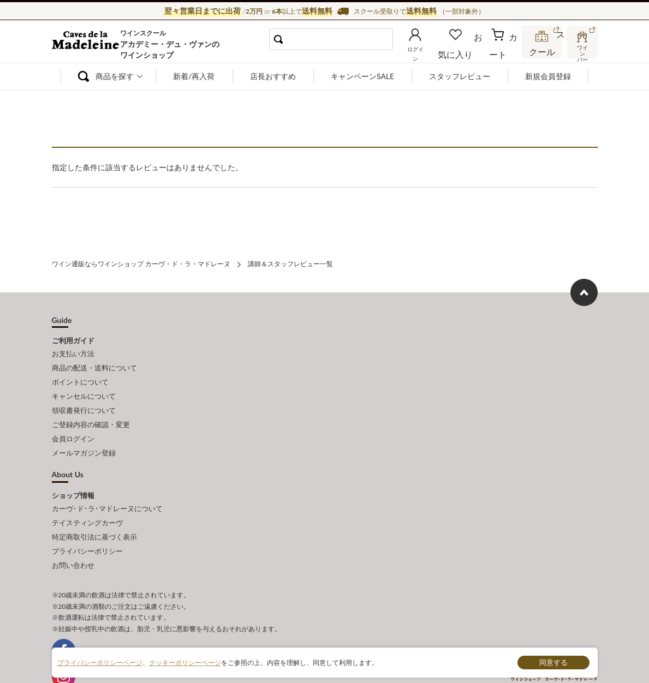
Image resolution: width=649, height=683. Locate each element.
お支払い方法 (73, 350)
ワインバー (581, 50)
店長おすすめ (273, 76)
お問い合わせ (73, 536)
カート (505, 51)
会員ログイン (73, 422)
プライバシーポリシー (87, 524)
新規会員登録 (548, 76)
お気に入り (470, 51)
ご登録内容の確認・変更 (91, 410)
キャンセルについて (84, 386)
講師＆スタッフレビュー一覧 (290, 263)
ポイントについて (80, 374)
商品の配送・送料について (94, 362)
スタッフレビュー (459, 76)
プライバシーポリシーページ (99, 662)
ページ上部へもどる (584, 290)
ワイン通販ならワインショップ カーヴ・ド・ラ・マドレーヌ (89, 44)
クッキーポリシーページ (185, 662)
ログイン (433, 51)
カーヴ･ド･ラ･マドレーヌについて (107, 488)
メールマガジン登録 (84, 435)
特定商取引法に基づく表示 (94, 512)
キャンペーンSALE (362, 76)
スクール (543, 51)
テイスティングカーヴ (87, 500)
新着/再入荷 (194, 76)
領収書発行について (84, 398)
